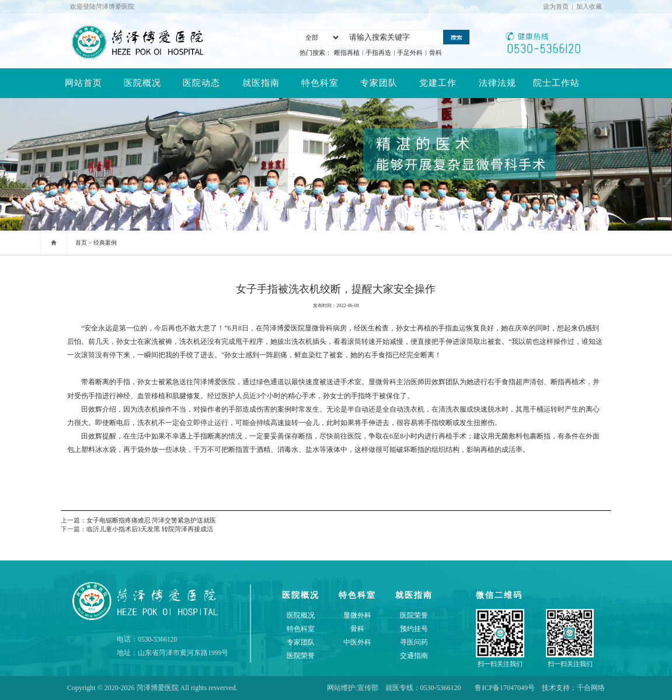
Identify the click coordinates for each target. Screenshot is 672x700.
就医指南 (261, 83)
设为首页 (556, 6)
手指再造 (378, 52)
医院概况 (142, 83)
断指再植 (347, 52)
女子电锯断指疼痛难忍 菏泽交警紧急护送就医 (151, 520)
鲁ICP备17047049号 (505, 688)
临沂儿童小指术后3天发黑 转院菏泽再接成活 (149, 528)
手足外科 (410, 52)
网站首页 (83, 83)
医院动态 (201, 83)
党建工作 (438, 83)
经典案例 (105, 242)
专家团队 (379, 83)
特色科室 (320, 83)
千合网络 (591, 688)
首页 (81, 242)
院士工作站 (556, 83)
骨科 (435, 52)
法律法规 (497, 83)
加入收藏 (589, 6)
